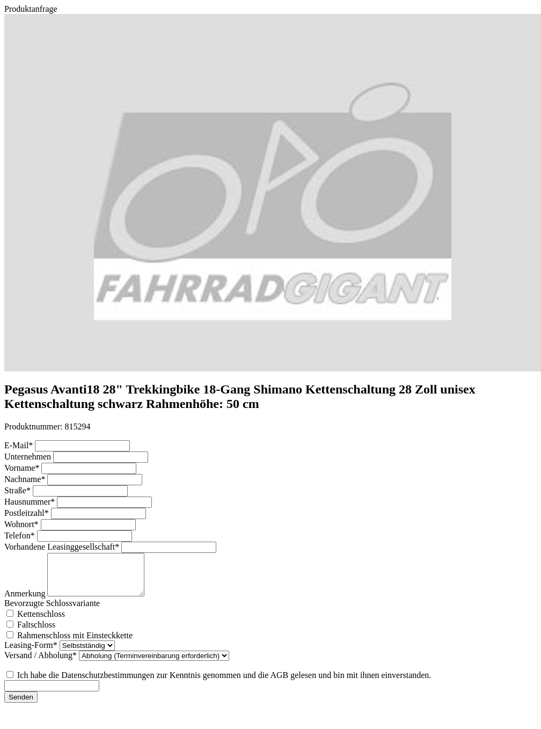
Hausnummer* (30, 501)
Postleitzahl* (27, 512)
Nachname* (25, 479)
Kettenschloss (41, 621)
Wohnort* (22, 524)
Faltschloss (36, 632)
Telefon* (20, 535)
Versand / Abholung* (41, 663)
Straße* (18, 490)
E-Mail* (19, 445)
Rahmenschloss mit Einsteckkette (75, 643)
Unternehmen (28, 456)
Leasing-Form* (32, 653)
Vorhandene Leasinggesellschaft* (62, 546)
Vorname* (22, 467)
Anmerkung (25, 601)
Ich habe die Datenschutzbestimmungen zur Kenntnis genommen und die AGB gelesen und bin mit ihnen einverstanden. (224, 683)
